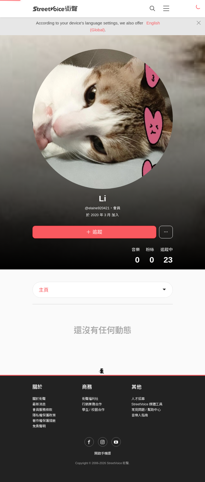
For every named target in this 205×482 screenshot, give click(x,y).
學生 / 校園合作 (93, 410)
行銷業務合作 (92, 404)
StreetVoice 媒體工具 (147, 404)
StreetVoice (55, 8)
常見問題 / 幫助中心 (146, 410)
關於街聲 (39, 399)
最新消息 (39, 404)
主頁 (44, 290)
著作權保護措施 (44, 421)
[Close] (199, 23)
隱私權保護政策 (44, 415)
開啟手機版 (102, 453)
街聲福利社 (90, 399)
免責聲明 (39, 426)
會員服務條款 (42, 410)
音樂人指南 (140, 415)
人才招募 (138, 399)
